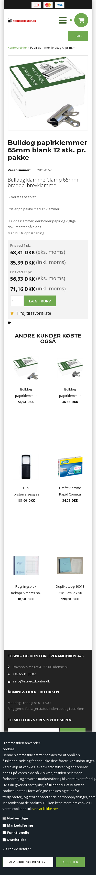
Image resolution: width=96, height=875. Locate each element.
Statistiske (16, 839)
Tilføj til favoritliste (30, 313)
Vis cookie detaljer (17, 849)
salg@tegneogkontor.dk (31, 681)
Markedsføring (20, 825)
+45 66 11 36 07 (24, 674)
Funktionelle (18, 832)
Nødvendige (17, 818)
